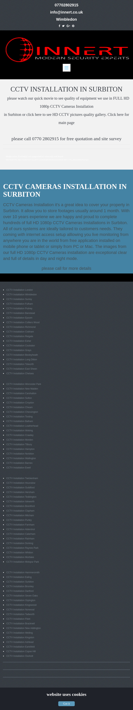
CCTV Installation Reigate (19, 336)
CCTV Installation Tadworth (20, 614)
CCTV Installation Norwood (20, 609)
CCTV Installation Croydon (20, 402)
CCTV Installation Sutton (19, 397)
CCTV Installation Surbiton (20, 581)
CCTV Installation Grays (18, 350)
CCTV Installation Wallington (21, 458)
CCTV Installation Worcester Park (23, 383)
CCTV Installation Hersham (20, 491)
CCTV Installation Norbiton (20, 453)
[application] (66, 158)
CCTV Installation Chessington (22, 411)
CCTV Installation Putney (19, 308)
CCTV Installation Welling (19, 632)
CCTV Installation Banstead (20, 312)
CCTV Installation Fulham (19, 303)
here (38, 114)
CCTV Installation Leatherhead (22, 425)
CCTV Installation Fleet (18, 618)
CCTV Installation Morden (19, 439)
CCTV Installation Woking (19, 430)
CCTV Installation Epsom (19, 317)
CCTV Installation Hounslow (20, 482)
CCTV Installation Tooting (19, 416)
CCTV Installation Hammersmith (22, 572)
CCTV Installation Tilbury (19, 444)
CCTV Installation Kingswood (21, 604)
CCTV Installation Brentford (20, 505)
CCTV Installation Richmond (21, 326)
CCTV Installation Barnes (19, 462)
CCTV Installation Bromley (20, 586)
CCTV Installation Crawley (19, 434)
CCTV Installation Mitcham (20, 515)
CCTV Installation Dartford (19, 590)
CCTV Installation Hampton (20, 448)
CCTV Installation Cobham (20, 331)
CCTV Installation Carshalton (21, 393)
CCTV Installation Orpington (20, 600)
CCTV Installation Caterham (20, 533)
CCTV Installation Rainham (20, 538)
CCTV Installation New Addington (23, 627)
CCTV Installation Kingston (20, 637)
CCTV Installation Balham (19, 421)
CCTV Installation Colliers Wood (22, 322)
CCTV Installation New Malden (22, 388)
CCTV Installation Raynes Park (22, 547)
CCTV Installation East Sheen (21, 368)
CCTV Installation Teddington (21, 496)
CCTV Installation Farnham (20, 524)
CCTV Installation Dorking (19, 543)
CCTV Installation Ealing (19, 576)
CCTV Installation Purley (19, 519)
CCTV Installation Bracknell (20, 623)
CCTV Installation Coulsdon (20, 345)
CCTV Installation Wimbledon (21, 294)
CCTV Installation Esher (18, 340)
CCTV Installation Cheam (19, 407)
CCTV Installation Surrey (19, 298)
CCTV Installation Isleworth (20, 501)
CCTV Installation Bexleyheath (22, 354)
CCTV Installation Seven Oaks (22, 595)
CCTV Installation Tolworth (20, 363)
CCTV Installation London (19, 289)
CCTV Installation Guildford (20, 487)
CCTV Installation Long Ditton (21, 359)
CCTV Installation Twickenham (22, 478)
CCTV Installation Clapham (20, 510)
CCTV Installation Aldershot (20, 529)
